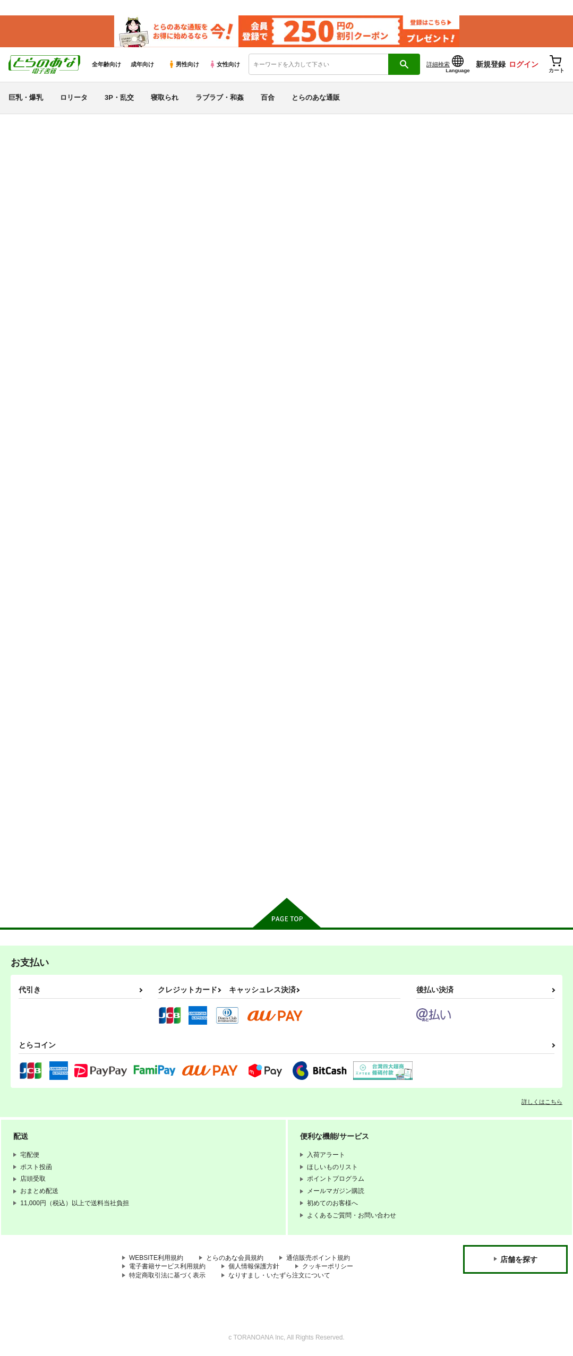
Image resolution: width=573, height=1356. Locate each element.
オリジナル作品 (44, 626)
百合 (268, 97)
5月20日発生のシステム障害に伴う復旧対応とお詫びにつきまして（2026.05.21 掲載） (282, 162)
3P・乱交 (119, 97)
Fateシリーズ (39, 644)
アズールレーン (44, 701)
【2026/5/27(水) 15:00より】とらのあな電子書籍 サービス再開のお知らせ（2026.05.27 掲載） (294, 146)
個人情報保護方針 (253, 1266)
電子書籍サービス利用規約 (167, 1266)
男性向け (183, 64)
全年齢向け (106, 64)
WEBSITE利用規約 (156, 1257)
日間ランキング (44, 237)
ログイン (523, 64)
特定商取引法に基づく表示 (167, 1274)
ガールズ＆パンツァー (56, 776)
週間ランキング (44, 256)
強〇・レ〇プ (39, 515)
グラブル (31, 795)
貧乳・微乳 (35, 439)
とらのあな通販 (316, 97)
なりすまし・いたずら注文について (279, 1274)
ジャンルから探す (48, 348)
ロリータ (74, 97)
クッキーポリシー (327, 1266)
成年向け (142, 64)
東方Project (36, 813)
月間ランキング (44, 274)
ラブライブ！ (39, 738)
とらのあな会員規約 (234, 1257)
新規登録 (491, 64)
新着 (22, 163)
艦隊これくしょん (48, 682)
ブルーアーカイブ (48, 663)
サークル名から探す (52, 329)
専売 (22, 182)
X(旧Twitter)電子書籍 (53, 868)
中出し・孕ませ (44, 477)
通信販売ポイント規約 (318, 1257)
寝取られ (164, 97)
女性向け (224, 64)
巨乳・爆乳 (25, 97)
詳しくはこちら (541, 1101)
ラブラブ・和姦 (219, 97)
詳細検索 (438, 64)
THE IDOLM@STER (53, 720)
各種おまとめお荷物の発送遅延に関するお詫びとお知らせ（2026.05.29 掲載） (270, 130)
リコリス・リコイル (52, 757)
